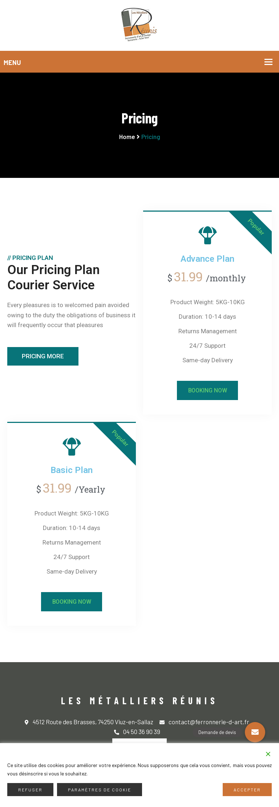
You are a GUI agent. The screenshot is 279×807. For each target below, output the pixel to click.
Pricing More (43, 356)
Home (127, 136)
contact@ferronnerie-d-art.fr (204, 722)
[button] (255, 732)
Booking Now (207, 390)
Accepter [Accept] (247, 789)
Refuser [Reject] (30, 789)
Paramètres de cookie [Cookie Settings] (99, 789)
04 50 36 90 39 (137, 732)
